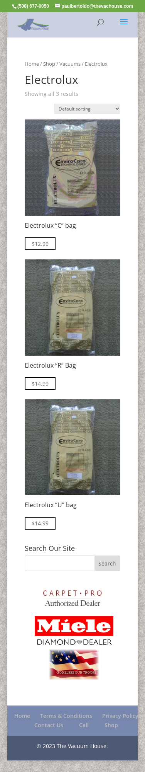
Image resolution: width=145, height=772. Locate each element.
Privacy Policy (120, 715)
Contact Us (48, 725)
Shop (49, 63)
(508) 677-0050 (33, 6)
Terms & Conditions (66, 715)
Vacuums (70, 63)
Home (32, 63)
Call (84, 725)
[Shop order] (87, 109)
